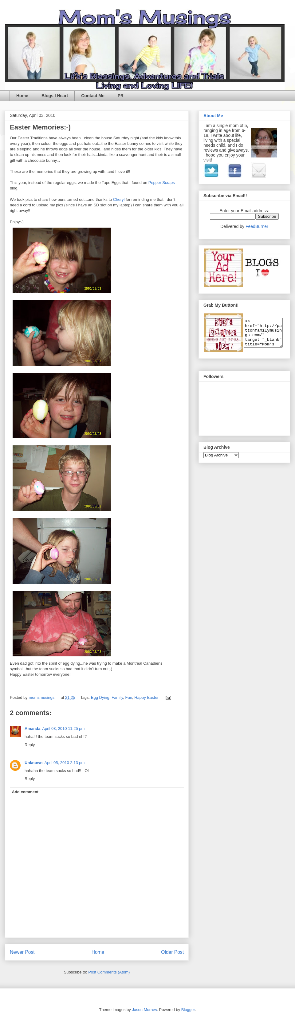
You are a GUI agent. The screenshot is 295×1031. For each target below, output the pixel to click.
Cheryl (119, 199)
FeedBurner (257, 226)
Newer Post (22, 952)
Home (22, 95)
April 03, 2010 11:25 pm (63, 728)
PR (121, 95)
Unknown (34, 762)
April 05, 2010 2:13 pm (65, 762)
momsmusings (42, 697)
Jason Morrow (144, 1009)
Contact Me (92, 95)
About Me (213, 115)
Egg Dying (100, 697)
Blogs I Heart (54, 95)
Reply (30, 744)
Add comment (25, 792)
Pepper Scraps (161, 182)
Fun (128, 697)
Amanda (32, 728)
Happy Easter (146, 697)
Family (117, 697)
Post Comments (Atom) (109, 972)
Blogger (188, 1009)
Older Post (172, 952)
